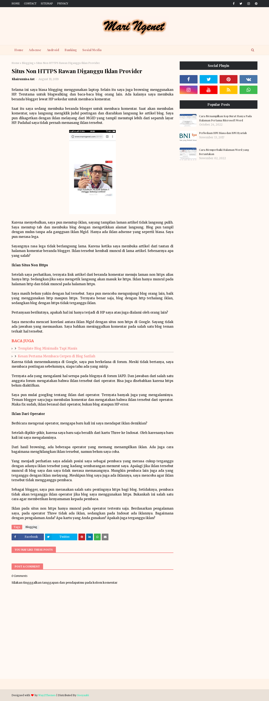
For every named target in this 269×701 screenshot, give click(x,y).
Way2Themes (47, 695)
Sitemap (47, 3)
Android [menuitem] (53, 50)
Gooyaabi (83, 695)
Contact (30, 3)
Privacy (62, 3)
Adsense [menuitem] (35, 50)
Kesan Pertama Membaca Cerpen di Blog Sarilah (56, 356)
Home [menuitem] (18, 50)
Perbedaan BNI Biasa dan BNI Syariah (223, 133)
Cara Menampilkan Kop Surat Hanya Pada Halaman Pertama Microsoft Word (225, 118)
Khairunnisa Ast (23, 79)
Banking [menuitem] (71, 50)
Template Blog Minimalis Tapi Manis (47, 348)
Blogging (28, 63)
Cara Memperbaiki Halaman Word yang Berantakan (224, 152)
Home (16, 3)
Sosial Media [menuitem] (92, 50)
